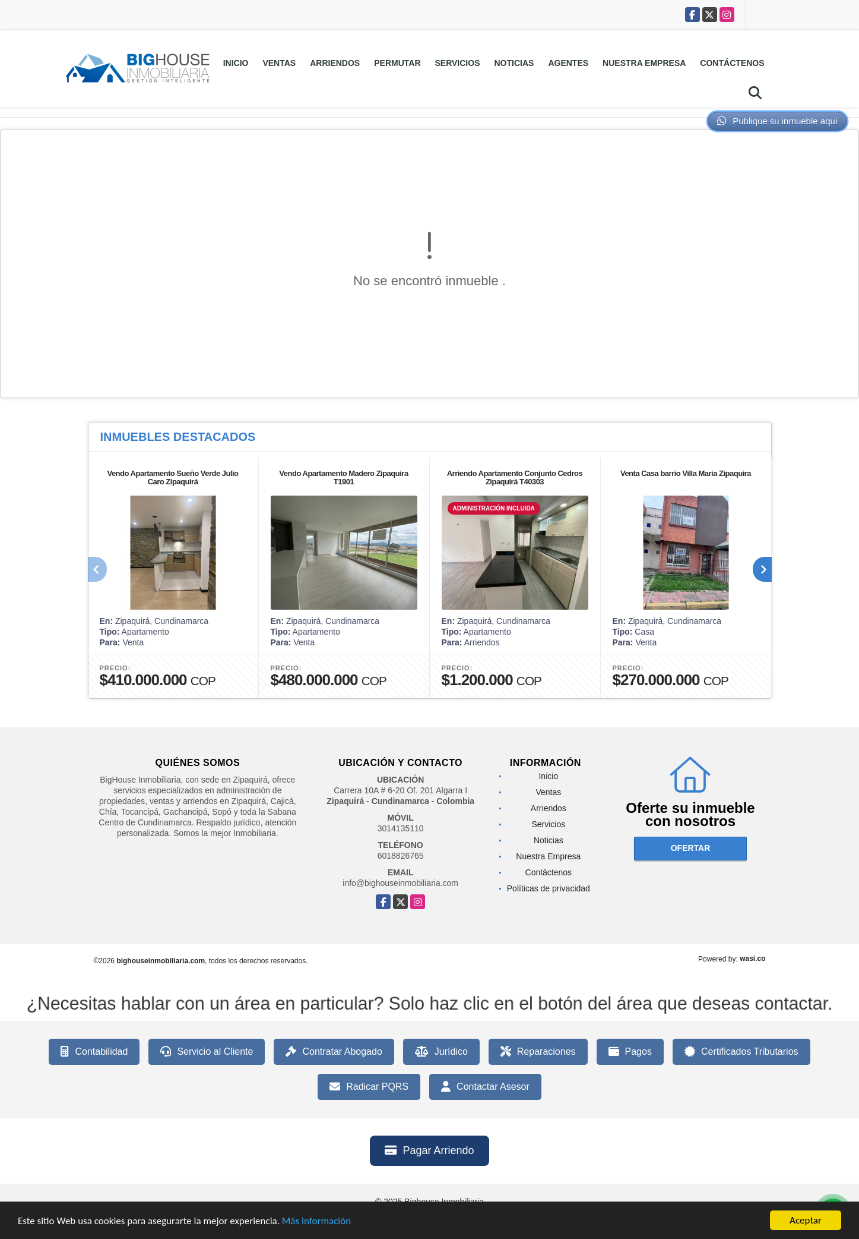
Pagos (630, 1051)
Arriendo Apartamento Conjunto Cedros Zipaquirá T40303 (515, 477)
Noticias (514, 63)
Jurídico (441, 1051)
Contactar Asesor (485, 1087)
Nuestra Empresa (644, 63)
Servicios (457, 63)
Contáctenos (732, 63)
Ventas (279, 63)
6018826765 (401, 855)
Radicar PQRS (368, 1087)
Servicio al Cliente (206, 1051)
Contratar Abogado (334, 1051)
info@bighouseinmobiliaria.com (400, 883)
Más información (316, 1221)
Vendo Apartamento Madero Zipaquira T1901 (343, 477)
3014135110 (401, 828)
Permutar (397, 63)
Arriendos (335, 63)
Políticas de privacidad (548, 888)
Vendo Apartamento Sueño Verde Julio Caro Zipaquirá (172, 477)
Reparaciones (538, 1051)
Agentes (568, 63)
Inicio (236, 63)
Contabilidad (94, 1051)
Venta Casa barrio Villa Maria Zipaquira (685, 473)
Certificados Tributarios (741, 1051)
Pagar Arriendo (429, 1150)
